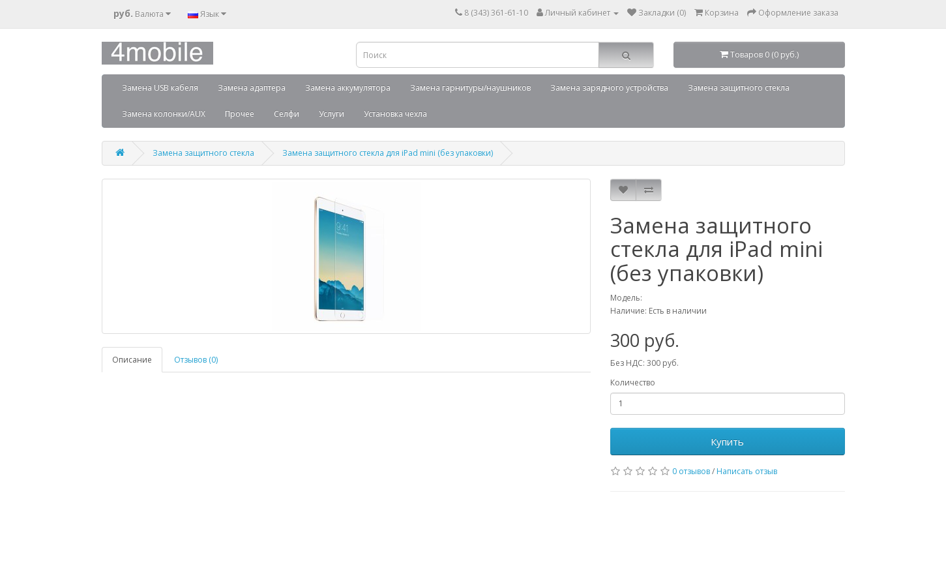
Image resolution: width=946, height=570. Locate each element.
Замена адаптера (252, 87)
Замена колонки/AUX (163, 113)
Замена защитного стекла (739, 87)
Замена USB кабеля (160, 87)
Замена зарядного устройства (609, 87)
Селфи (286, 113)
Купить (727, 441)
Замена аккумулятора (348, 87)
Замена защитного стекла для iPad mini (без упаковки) (387, 152)
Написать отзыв (747, 471)
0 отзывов (691, 471)
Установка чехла (395, 113)
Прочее (239, 113)
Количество (632, 382)
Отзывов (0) (196, 359)
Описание (132, 359)
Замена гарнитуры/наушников (470, 87)
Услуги (331, 113)
